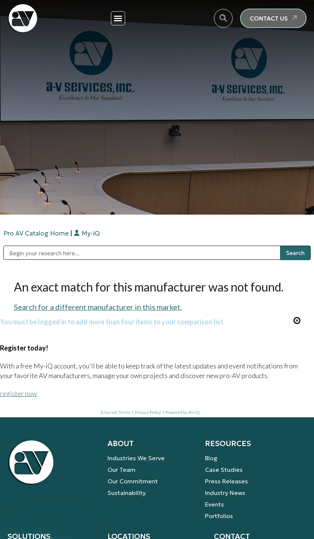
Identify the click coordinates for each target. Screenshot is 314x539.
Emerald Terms (115, 412)
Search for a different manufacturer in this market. (98, 306)
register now (18, 393)
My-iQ (87, 233)
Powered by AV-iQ (182, 412)
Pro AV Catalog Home (36, 233)
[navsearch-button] (223, 18)
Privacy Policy (148, 412)
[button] (118, 18)
